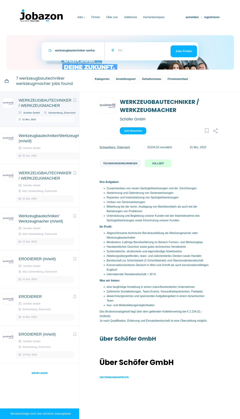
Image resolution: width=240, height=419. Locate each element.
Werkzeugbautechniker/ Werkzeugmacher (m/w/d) (41, 226)
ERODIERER (30, 304)
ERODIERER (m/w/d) (37, 266)
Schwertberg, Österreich (115, 147)
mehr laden (40, 380)
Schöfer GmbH (133, 119)
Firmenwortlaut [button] (178, 78)
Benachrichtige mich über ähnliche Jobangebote (41, 413)
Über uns (112, 17)
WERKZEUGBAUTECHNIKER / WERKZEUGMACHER (45, 103)
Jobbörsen (130, 17)
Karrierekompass (154, 17)
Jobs (80, 17)
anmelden (192, 17)
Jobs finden (184, 51)
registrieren (212, 17)
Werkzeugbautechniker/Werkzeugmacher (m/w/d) (54, 146)
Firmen (95, 17)
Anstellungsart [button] (126, 78)
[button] (215, 131)
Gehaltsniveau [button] (151, 78)
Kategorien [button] (102, 78)
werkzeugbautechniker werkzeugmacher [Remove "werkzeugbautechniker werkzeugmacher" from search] (74, 62)
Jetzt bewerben (133, 130)
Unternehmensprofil (114, 377)
